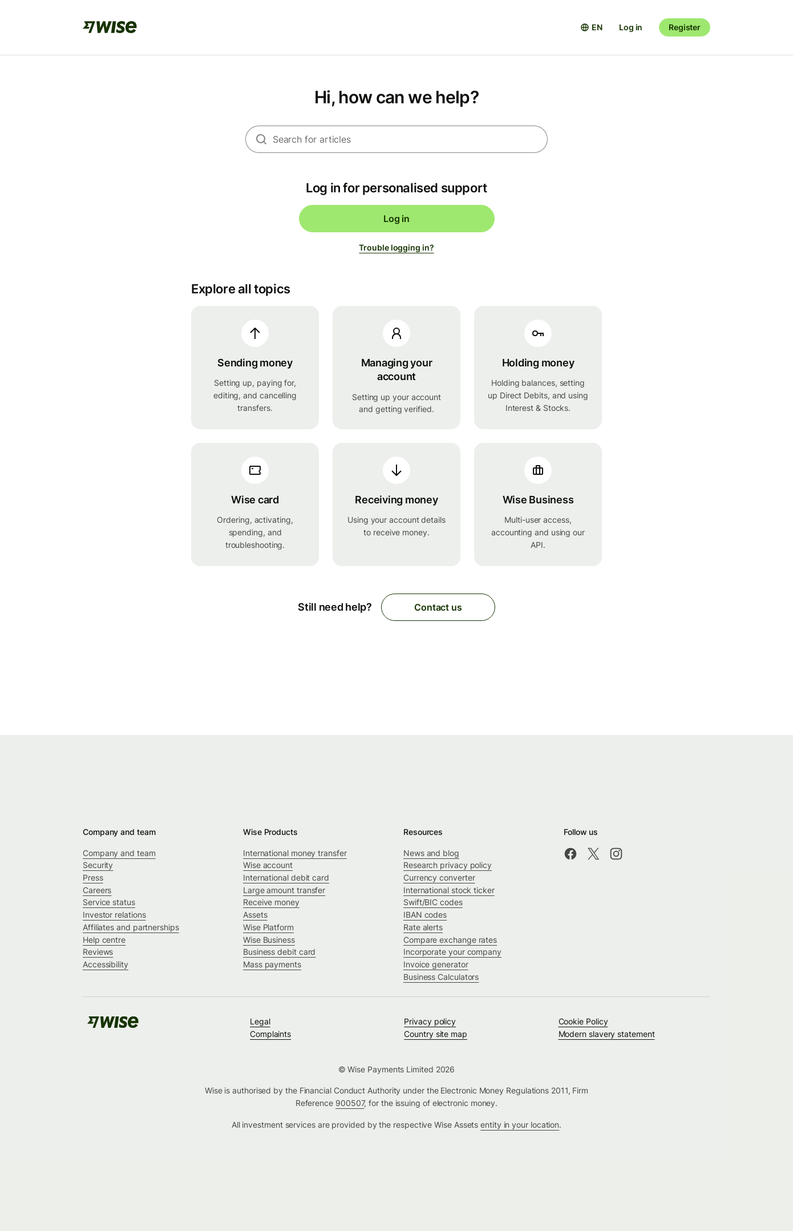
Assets (255, 914)
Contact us (438, 607)
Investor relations (114, 914)
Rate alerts (423, 927)
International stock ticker (449, 890)
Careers (97, 890)
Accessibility (105, 964)
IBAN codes (425, 914)
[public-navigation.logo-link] (113, 1026)
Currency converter (439, 877)
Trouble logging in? (396, 247)
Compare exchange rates (450, 940)
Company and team (119, 853)
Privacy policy (430, 1021)
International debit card (286, 877)
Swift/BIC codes (433, 902)
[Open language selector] (591, 27)
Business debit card (279, 951)
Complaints (270, 1034)
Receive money (271, 902)
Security (98, 865)
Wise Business (269, 940)
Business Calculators (441, 977)
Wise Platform (268, 927)
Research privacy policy (447, 865)
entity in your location (519, 1124)
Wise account (268, 865)
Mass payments (272, 964)
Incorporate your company (452, 951)
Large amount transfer (284, 890)
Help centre (104, 940)
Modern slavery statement (607, 1034)
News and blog (431, 853)
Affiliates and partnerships (131, 927)
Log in (630, 27)
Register (685, 27)
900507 (350, 1103)
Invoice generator (435, 964)
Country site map (435, 1034)
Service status (109, 902)
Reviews (98, 951)
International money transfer (295, 853)
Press (93, 877)
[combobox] (410, 139)
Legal (260, 1021)
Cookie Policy (583, 1021)
